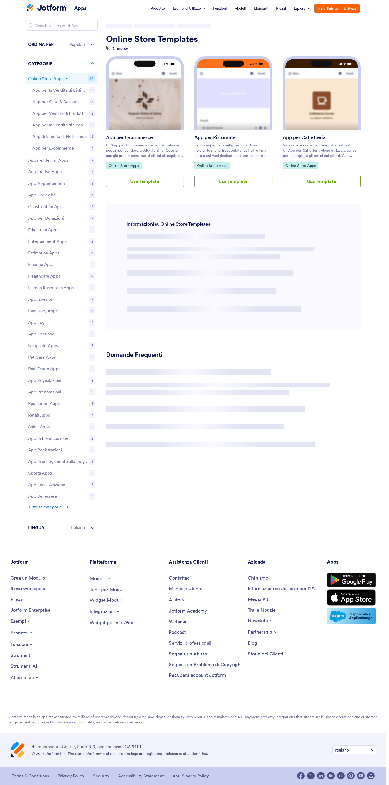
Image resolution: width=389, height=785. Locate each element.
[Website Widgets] (111, 622)
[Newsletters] (259, 620)
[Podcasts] (177, 632)
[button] (62, 44)
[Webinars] (178, 621)
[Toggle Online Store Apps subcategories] (67, 78)
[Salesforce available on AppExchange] (351, 616)
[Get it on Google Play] (351, 580)
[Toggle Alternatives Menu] (25, 677)
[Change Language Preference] (354, 750)
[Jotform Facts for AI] (281, 588)
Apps (80, 8)
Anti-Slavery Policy (191, 775)
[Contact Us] (180, 578)
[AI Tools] (24, 666)
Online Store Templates (152, 39)
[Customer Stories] (265, 654)
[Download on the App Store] (351, 597)
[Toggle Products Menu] (22, 633)
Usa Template (144, 181)
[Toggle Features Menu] (22, 644)
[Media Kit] (258, 599)
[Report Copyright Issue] (205, 664)
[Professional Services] (190, 643)
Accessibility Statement (141, 775)
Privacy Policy (71, 775)
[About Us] (258, 578)
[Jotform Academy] (188, 611)
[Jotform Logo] (46, 8)
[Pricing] (17, 599)
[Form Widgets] (106, 600)
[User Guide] (186, 588)
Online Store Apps (123, 165)
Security (101, 775)
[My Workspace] (29, 588)
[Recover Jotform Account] (197, 675)
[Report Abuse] (188, 654)
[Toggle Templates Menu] (100, 578)
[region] (62, 286)
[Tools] (21, 655)
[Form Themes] (107, 589)
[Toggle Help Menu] (177, 600)
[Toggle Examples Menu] (21, 621)
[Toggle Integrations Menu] (105, 611)
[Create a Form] (28, 578)
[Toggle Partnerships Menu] (262, 632)
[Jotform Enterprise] (30, 610)
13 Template (119, 48)
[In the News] (262, 610)
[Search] (31, 25)
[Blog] (252, 643)
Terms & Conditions (30, 775)
